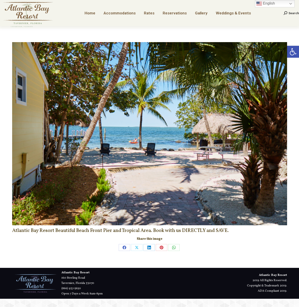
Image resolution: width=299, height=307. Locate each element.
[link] (293, 52)
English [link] (265, 12)
